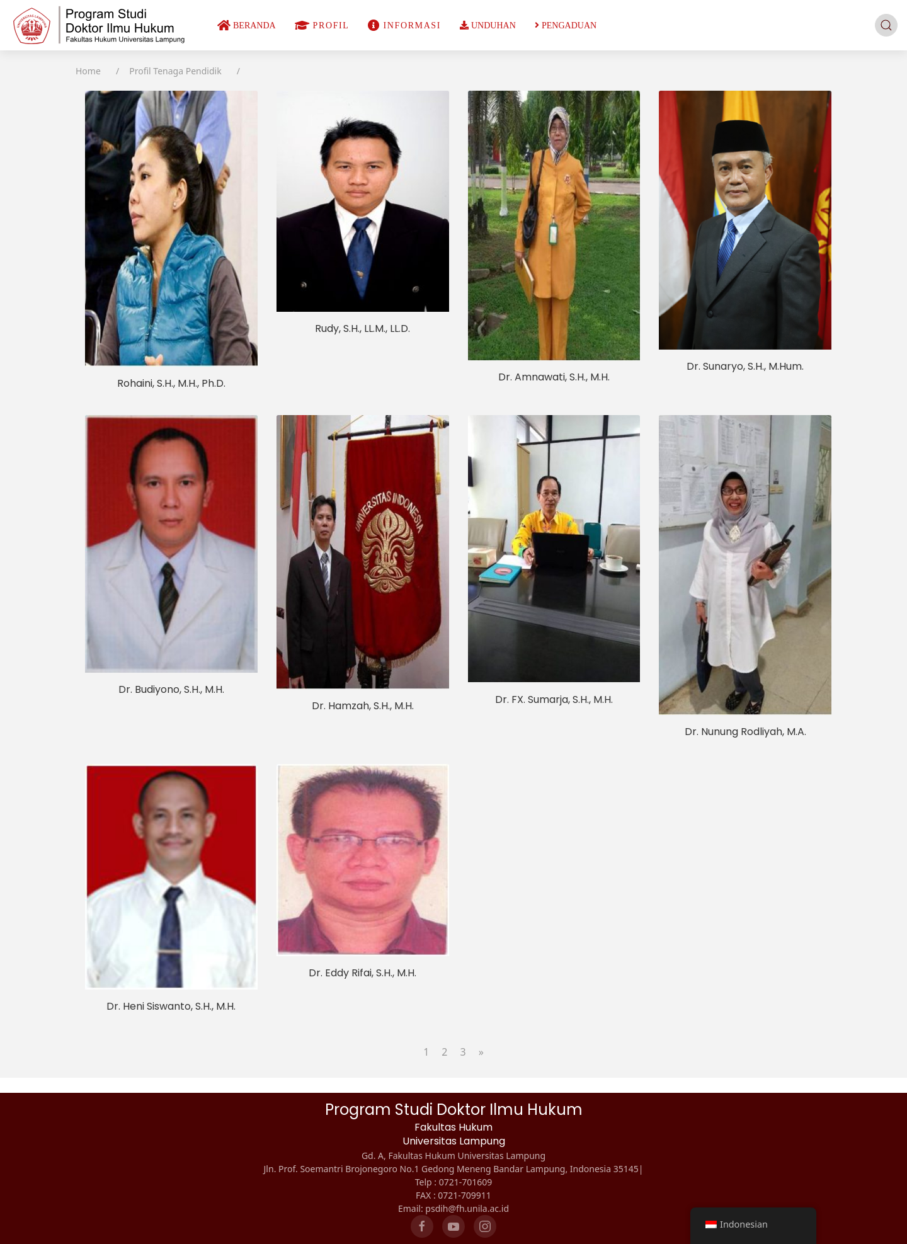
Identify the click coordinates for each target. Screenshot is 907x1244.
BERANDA (246, 25)
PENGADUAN (565, 25)
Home (88, 71)
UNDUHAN (488, 25)
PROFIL (322, 25)
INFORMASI (404, 25)
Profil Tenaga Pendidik (175, 71)
